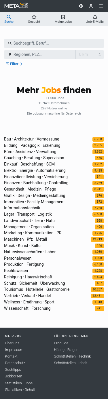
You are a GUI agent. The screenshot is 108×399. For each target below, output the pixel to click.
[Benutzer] (91, 6)
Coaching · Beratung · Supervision (34, 157)
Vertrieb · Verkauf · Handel (27, 295)
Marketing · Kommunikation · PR (33, 233)
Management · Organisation (29, 227)
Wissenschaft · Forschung (27, 308)
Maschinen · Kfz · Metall (25, 239)
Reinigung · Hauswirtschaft (28, 277)
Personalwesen (17, 258)
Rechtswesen (16, 270)
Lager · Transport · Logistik (28, 214)
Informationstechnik (22, 208)
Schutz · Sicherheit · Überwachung (34, 283)
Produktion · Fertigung (24, 264)
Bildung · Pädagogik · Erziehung (32, 145)
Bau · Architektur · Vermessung (31, 139)
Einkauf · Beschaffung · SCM (29, 164)
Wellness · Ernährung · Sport (29, 302)
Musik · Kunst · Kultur (23, 245)
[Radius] (90, 54)
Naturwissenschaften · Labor (30, 252)
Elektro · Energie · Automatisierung (35, 170)
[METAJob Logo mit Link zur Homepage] (16, 6)
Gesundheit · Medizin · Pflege (30, 189)
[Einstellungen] (81, 6)
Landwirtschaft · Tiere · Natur (30, 220)
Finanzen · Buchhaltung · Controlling (36, 182)
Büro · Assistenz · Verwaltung (30, 151)
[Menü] (101, 6)
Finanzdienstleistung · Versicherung (36, 176)
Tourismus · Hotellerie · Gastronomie (36, 289)
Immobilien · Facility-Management (34, 202)
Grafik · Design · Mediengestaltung (34, 195)
